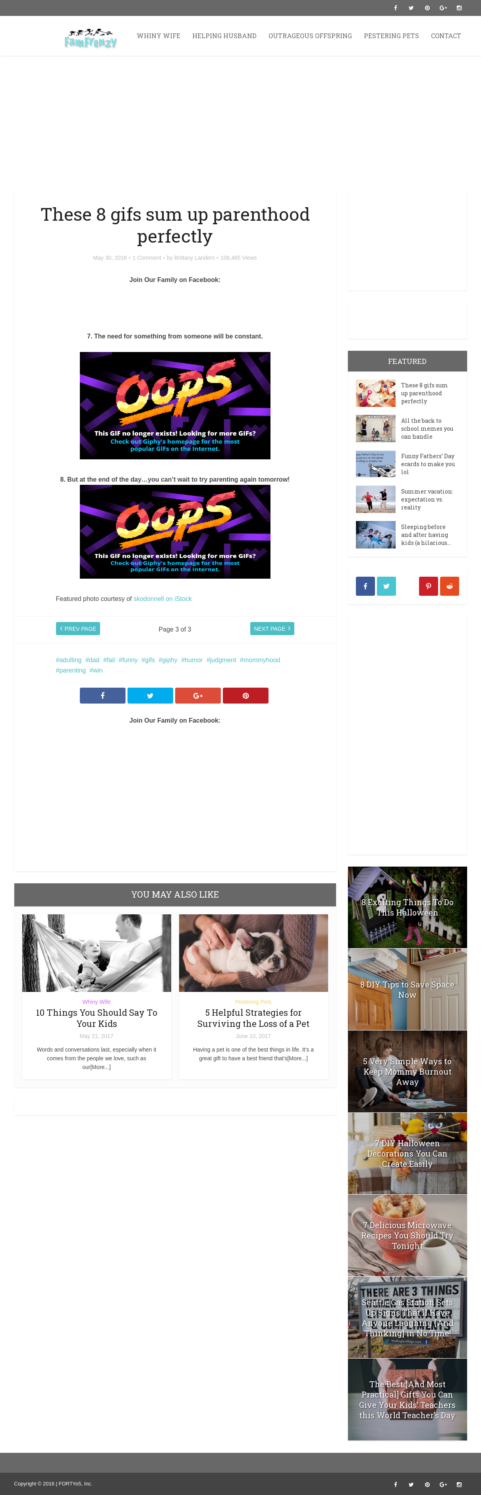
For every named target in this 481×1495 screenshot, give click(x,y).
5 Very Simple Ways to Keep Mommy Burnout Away (407, 1071)
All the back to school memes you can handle (427, 428)
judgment (223, 660)
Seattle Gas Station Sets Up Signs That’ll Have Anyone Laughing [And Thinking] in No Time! (407, 1317)
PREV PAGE (81, 630)
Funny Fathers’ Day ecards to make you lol (428, 464)
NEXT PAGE (270, 630)
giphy (169, 660)
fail (111, 660)
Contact (446, 35)
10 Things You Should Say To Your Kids (96, 1018)
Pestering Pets (391, 35)
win (97, 670)
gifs (150, 660)
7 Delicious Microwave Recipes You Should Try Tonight (407, 1235)
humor (194, 660)
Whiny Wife (158, 35)
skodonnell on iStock (162, 598)
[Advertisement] (240, 123)
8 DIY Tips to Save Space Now (407, 989)
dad (94, 660)
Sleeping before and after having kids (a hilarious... (426, 534)
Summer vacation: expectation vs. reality (427, 499)
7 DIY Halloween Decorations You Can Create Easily (407, 1153)
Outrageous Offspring (310, 35)
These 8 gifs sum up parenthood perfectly (424, 393)
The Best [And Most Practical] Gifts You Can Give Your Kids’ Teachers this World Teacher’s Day (407, 1399)
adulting (70, 660)
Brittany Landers (194, 258)
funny (130, 660)
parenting (72, 670)
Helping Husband (224, 35)
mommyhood (261, 660)
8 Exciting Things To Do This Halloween (407, 907)
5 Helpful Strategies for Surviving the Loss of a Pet (253, 1018)
